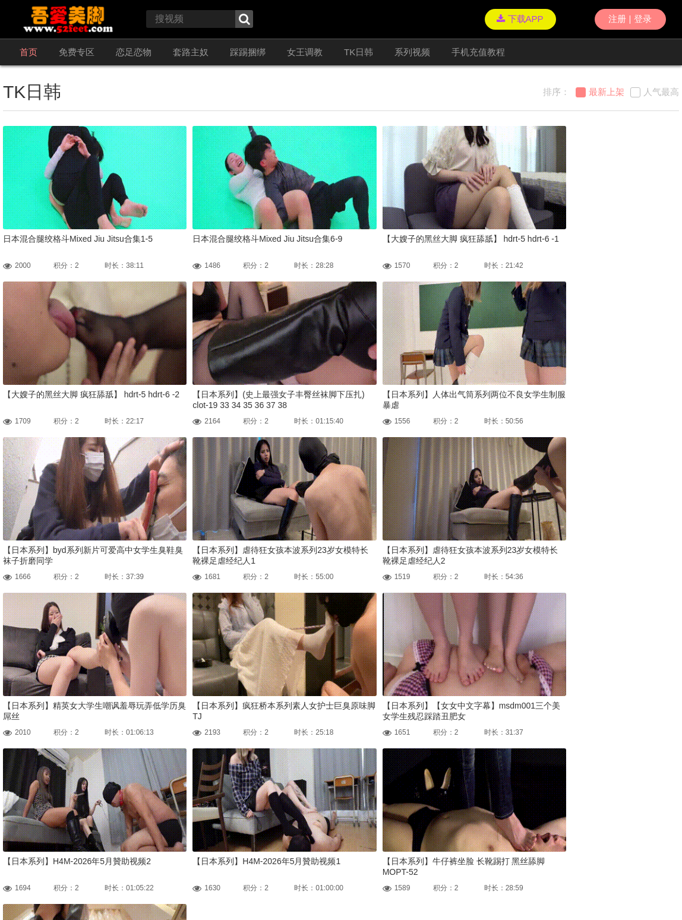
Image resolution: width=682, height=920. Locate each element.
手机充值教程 (478, 52)
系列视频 (412, 52)
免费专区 (76, 52)
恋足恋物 (133, 52)
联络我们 (17, 884)
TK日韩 (358, 52)
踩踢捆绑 (248, 52)
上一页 (243, 791)
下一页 (377, 791)
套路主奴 (191, 52)
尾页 (413, 791)
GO (477, 791)
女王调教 (305, 52)
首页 (28, 52)
